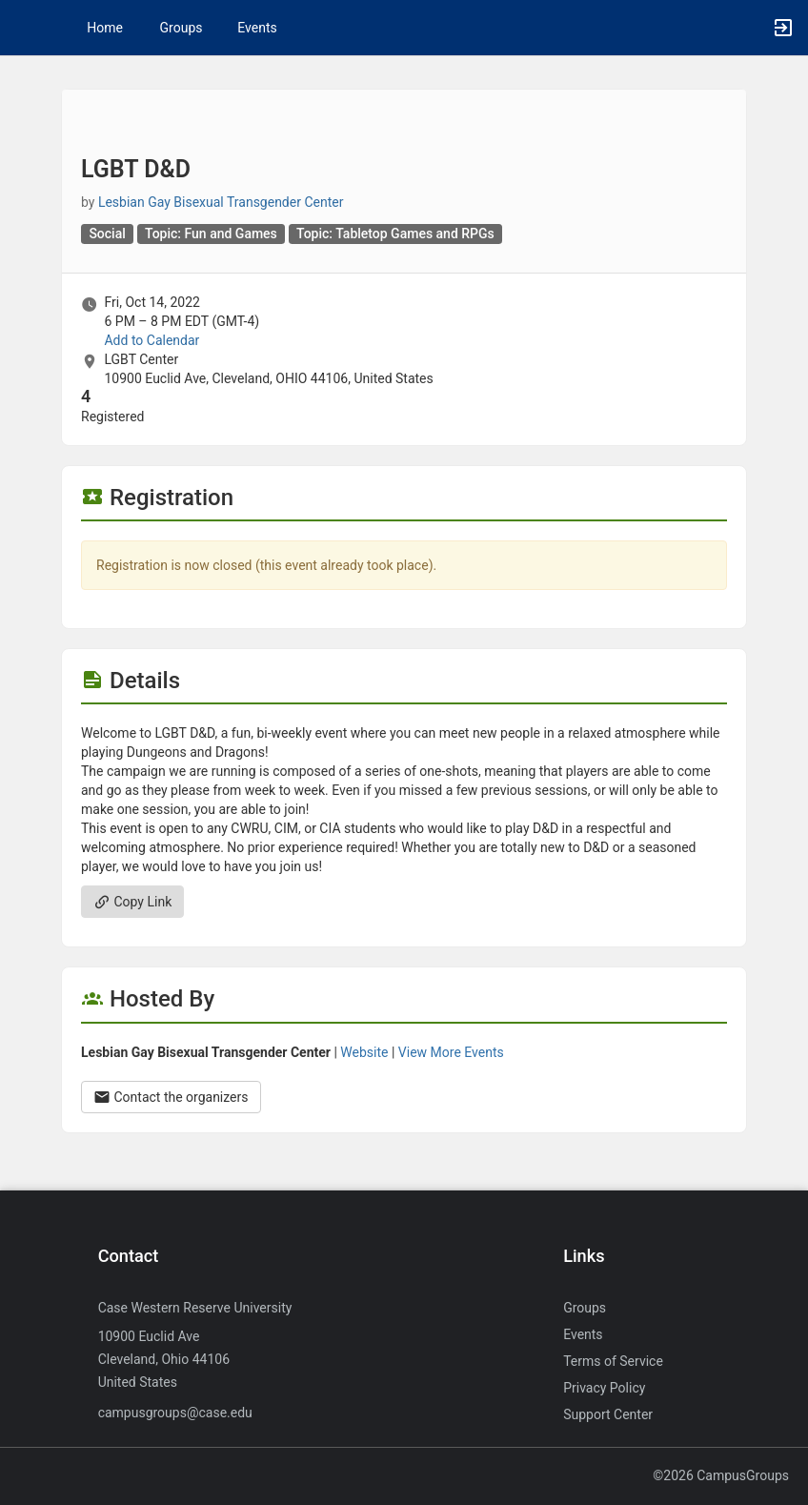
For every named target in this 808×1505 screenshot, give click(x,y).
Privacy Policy (604, 1387)
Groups (181, 27)
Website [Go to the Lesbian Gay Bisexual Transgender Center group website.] (364, 1052)
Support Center (608, 1414)
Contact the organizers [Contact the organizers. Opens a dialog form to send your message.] (171, 1097)
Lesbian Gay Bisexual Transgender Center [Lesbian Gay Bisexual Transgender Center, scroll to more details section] (221, 202)
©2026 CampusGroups (721, 1475)
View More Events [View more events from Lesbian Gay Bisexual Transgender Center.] (451, 1052)
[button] (24, 27)
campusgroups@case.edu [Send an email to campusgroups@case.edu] (175, 1412)
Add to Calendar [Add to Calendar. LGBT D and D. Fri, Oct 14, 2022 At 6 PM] (151, 340)
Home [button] (105, 27)
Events (256, 27)
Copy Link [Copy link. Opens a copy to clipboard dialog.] (132, 901)
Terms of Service (613, 1361)
